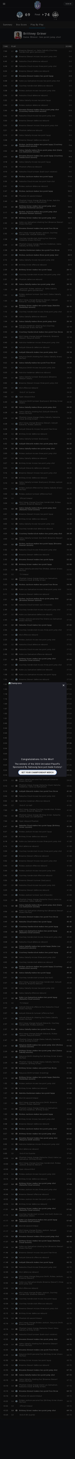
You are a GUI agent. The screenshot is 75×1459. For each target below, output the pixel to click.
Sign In (68, 4)
